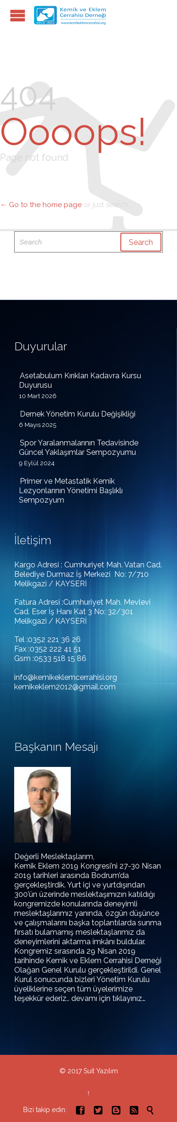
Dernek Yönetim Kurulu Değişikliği (77, 413)
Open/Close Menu (17, 15)
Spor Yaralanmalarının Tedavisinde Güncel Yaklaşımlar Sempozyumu (78, 447)
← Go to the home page (41, 204)
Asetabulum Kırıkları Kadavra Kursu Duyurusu (80, 380)
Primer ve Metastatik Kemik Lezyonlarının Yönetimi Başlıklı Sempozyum (71, 490)
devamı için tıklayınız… (108, 998)
